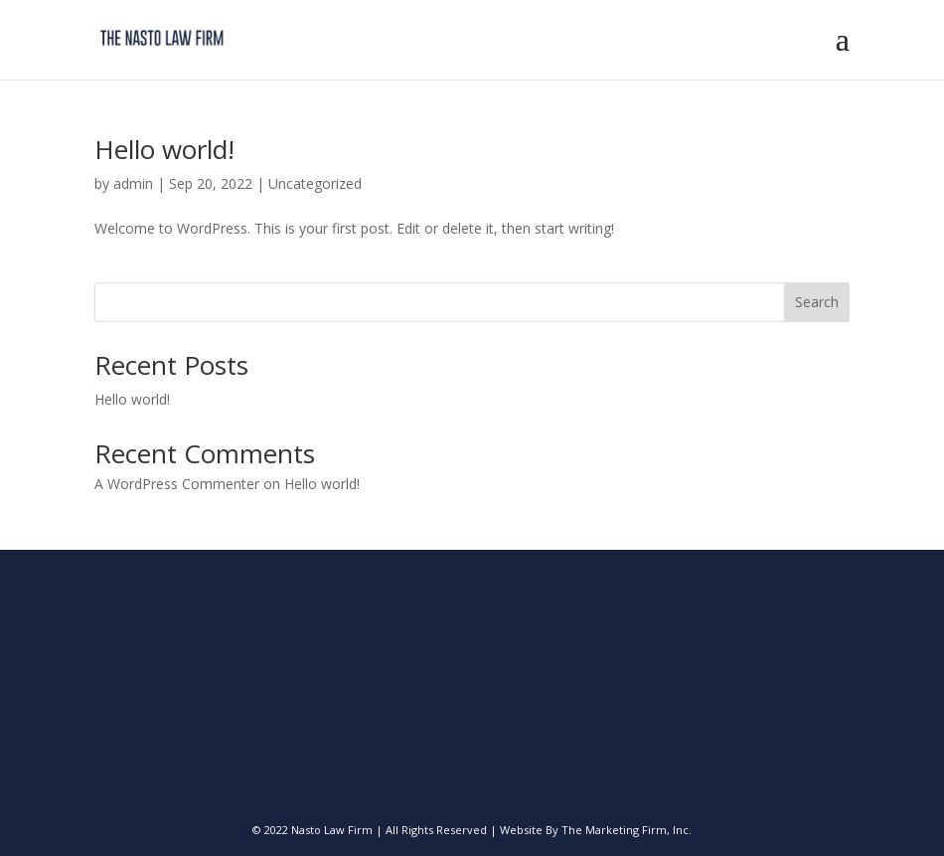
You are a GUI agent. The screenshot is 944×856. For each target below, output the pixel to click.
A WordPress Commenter (176, 483)
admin (133, 183)
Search (817, 301)
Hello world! (164, 149)
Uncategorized (315, 183)
